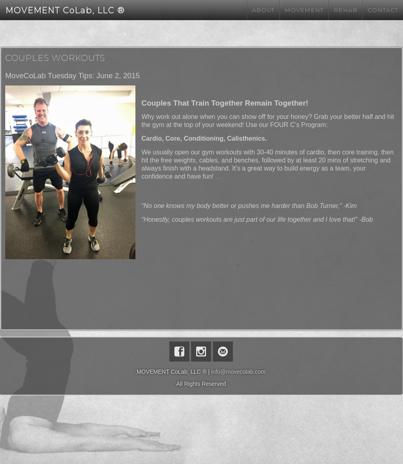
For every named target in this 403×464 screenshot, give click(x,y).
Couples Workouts (55, 58)
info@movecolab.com (238, 371)
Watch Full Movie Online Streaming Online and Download (218, 178)
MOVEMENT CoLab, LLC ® (65, 10)
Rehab (345, 10)
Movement (304, 10)
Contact (383, 10)
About (263, 10)
